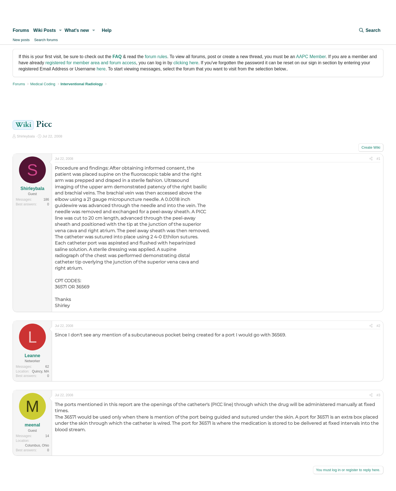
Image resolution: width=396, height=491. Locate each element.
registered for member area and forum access (90, 62)
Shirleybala (26, 136)
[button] (60, 30)
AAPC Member (311, 56)
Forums (21, 30)
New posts (21, 40)
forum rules (156, 56)
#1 (378, 159)
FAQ (117, 56)
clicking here (186, 62)
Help (107, 30)
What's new (77, 30)
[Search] (369, 30)
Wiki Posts (44, 30)
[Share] (370, 159)
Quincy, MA (40, 371)
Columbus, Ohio (37, 445)
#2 (378, 326)
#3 (378, 395)
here (101, 69)
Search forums (46, 40)
